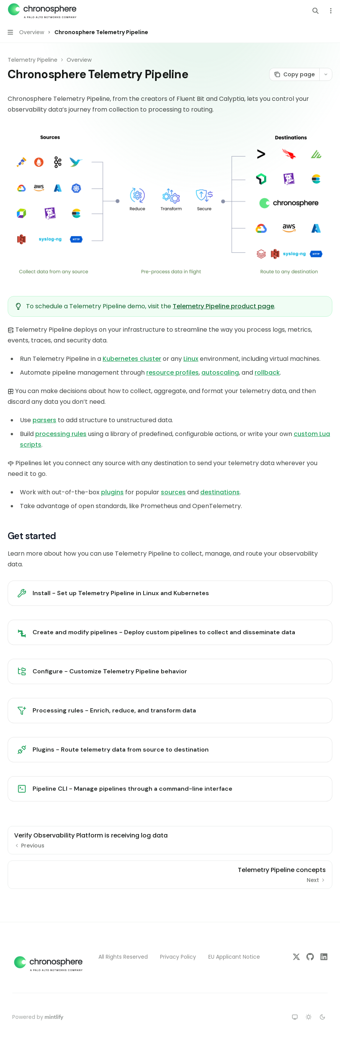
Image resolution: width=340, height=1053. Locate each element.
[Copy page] (294, 74)
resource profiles (172, 372)
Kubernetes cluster (132, 358)
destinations (220, 492)
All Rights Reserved (123, 957)
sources (173, 492)
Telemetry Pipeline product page (223, 306)
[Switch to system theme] (294, 1017)
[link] (170, 593)
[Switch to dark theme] (322, 1017)
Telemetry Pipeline (32, 60)
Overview (79, 60)
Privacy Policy (178, 957)
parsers (44, 420)
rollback (267, 372)
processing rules (61, 433)
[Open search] (315, 11)
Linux (190, 358)
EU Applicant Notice (234, 957)
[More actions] (330, 10)
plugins (112, 492)
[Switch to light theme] (308, 1017)
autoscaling (220, 372)
